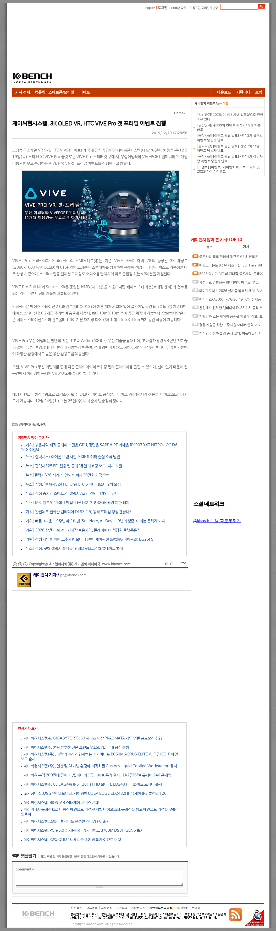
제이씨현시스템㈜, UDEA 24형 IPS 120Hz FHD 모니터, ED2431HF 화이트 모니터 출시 (91, 784)
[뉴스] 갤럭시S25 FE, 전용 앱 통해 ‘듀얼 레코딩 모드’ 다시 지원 (71, 466)
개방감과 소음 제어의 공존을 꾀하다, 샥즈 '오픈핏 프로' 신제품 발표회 (227, 317)
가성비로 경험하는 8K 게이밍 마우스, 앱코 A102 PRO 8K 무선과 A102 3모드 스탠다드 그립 (227, 283)
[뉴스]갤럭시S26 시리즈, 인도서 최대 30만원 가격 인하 (65, 475)
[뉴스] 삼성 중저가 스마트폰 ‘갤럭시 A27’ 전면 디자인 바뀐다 (70, 493)
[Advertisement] (147, 49)
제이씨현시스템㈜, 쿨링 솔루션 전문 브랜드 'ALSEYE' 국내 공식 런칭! (76, 747)
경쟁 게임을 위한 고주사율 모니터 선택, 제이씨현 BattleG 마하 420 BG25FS (227, 326)
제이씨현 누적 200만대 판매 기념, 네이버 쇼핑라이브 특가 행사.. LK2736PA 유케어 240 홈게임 (96, 775)
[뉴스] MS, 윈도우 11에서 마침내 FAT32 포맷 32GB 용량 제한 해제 (75, 502)
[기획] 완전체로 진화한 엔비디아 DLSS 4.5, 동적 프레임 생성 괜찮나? (76, 512)
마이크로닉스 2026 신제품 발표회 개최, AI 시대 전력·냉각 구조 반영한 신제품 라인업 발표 (227, 292)
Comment (25, 870)
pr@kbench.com (73, 575)
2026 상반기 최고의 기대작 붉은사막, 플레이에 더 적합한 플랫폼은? (227, 275)
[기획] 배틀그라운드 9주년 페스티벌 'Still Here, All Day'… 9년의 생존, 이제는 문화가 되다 (93, 521)
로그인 (162, 8)
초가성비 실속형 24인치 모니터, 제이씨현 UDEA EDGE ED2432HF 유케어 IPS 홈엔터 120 (94, 793)
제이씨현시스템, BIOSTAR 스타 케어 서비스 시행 (60, 803)
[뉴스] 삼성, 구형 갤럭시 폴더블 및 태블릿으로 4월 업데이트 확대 (72, 548)
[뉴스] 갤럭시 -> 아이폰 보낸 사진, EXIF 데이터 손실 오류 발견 (70, 457)
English (150, 8)
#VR (43, 424)
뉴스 (209, 247)
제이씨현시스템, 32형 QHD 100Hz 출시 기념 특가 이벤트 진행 (71, 839)
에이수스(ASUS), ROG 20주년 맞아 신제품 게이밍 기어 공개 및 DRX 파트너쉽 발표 (226, 300)
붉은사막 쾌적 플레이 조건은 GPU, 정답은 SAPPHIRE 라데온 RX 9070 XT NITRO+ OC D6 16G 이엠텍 (226, 258)
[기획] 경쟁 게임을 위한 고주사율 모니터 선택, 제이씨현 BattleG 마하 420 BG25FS (87, 539)
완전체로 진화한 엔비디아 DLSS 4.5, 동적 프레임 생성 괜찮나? (227, 309)
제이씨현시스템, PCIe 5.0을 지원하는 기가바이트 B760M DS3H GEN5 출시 (82, 830)
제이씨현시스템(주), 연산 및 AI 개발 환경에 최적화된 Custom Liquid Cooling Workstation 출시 (99, 766)
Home (179, 113)
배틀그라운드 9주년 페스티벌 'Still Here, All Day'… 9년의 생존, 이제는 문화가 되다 (227, 266)
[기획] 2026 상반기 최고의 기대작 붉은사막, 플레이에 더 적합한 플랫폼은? (80, 530)
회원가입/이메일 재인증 (204, 8)
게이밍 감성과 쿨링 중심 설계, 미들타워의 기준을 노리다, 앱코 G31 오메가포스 (227, 334)
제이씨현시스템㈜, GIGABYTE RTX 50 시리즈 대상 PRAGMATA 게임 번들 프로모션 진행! (92, 738)
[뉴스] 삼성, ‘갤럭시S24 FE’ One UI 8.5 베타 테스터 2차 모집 (71, 484)
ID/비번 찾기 (178, 8)
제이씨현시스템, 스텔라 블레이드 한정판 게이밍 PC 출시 (65, 821)
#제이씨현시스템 (29, 424)
